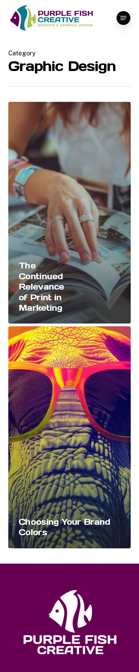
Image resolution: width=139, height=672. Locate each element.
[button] (123, 18)
